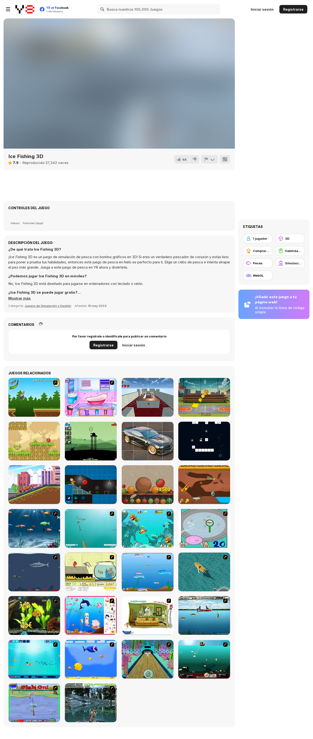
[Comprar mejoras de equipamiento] (258, 251)
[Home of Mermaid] (91, 615)
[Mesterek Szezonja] (34, 397)
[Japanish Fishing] (204, 528)
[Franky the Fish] (34, 528)
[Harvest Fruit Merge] (148, 484)
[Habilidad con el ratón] (290, 251)
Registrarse (293, 9)
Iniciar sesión (262, 9)
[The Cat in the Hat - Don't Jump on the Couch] (148, 615)
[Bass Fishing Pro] (204, 615)
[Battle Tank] (91, 441)
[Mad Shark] (34, 572)
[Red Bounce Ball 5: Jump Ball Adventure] (34, 441)
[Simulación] (290, 263)
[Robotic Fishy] (34, 615)
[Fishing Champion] (34, 702)
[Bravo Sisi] (34, 659)
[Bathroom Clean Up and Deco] (91, 397)
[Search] (102, 9)
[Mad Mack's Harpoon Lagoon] (204, 659)
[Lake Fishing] (91, 702)
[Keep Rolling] (148, 397)
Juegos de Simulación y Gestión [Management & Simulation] (48, 306)
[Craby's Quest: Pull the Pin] (204, 484)
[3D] (290, 238)
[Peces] (258, 263)
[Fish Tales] (148, 528)
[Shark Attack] (204, 572)
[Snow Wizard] (204, 441)
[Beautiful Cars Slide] (148, 441)
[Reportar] (209, 159)
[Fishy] (148, 572)
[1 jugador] (258, 238)
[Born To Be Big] (91, 659)
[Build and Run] (91, 484)
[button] (19, 298)
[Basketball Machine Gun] (204, 397)
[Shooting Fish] (91, 528)
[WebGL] (258, 275)
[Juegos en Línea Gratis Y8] (25, 9)
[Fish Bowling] (148, 659)
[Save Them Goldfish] (91, 572)
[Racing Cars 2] (34, 484)
